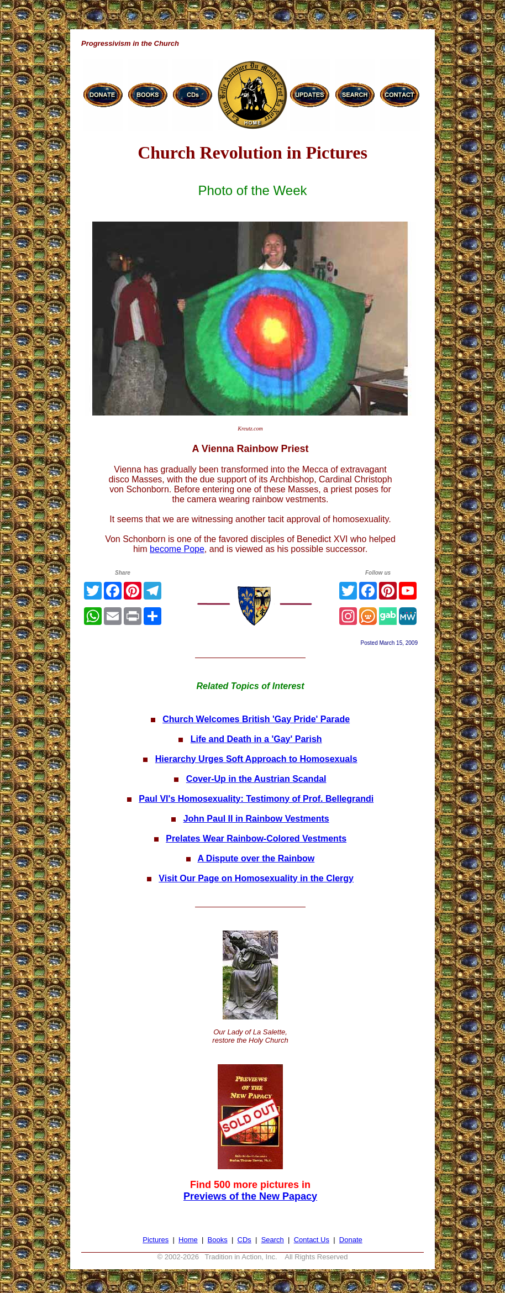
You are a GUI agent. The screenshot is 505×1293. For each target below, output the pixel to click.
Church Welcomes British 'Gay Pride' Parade (256, 719)
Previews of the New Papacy (250, 1196)
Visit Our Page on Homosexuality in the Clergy (256, 878)
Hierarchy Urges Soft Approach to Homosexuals (256, 759)
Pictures (156, 1240)
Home (188, 1240)
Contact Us (311, 1240)
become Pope (177, 549)
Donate (350, 1240)
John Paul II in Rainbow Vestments (256, 818)
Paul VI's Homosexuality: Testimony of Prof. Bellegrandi (256, 798)
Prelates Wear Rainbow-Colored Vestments (256, 838)
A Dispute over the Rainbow (255, 858)
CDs (244, 1240)
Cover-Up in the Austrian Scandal (256, 779)
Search (272, 1240)
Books (218, 1240)
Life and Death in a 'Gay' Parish (256, 739)
